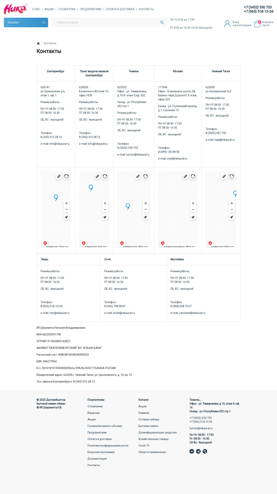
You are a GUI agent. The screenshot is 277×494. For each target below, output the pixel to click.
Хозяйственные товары (153, 439)
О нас (36, 9)
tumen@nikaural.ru (201, 428)
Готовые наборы (148, 419)
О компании (95, 406)
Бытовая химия (148, 425)
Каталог (13, 22)
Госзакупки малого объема (105, 425)
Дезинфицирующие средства (157, 432)
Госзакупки (66, 9)
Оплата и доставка (120, 9)
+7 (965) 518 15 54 (200, 421)
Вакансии (94, 412)
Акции (49, 9)
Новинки (143, 412)
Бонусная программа (101, 452)
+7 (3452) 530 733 (258, 7)
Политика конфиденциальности (108, 445)
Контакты (146, 9)
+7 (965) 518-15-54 (258, 11)
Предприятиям (90, 9)
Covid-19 (143, 445)
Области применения (152, 452)
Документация (97, 458)
